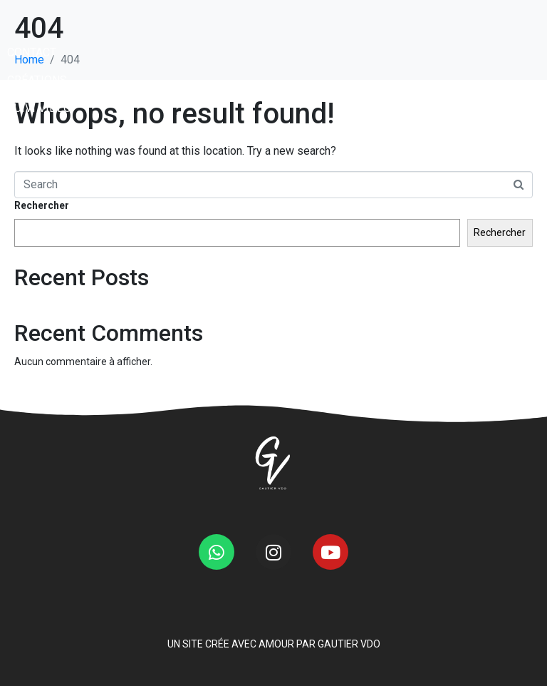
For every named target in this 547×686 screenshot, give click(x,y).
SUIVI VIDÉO (39, 155)
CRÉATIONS (37, 127)
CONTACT (31, 99)
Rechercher (41, 205)
